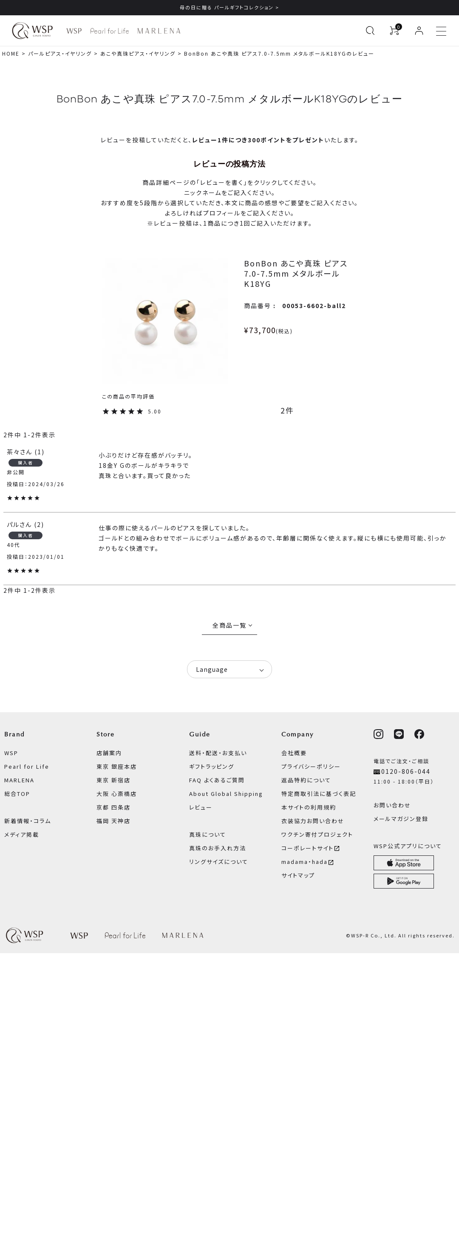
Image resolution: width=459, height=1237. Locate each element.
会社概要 (294, 753)
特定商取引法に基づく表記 (318, 794)
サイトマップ (298, 875)
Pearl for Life (26, 766)
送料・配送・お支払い (218, 753)
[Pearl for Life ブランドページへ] (109, 30)
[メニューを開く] (441, 30)
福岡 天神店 (113, 821)
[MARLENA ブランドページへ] (158, 30)
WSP (11, 753)
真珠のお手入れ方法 (217, 848)
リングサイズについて (218, 862)
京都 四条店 (113, 807)
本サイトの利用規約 (308, 807)
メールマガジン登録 (401, 819)
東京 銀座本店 (116, 766)
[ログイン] (419, 30)
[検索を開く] (370, 30)
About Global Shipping (226, 794)
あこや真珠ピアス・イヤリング (138, 53)
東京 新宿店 (113, 780)
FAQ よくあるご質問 (217, 780)
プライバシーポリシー (311, 766)
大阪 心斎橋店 (116, 794)
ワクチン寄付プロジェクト (317, 834)
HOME (11, 53)
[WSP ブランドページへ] (74, 30)
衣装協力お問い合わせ (312, 821)
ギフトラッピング (211, 766)
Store (105, 734)
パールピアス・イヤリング (60, 53)
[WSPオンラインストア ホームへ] (32, 30)
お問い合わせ (392, 805)
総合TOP (17, 794)
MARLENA (19, 780)
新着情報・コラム (27, 821)
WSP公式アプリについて (408, 846)
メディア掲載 (21, 834)
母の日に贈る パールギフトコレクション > (229, 7)
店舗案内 (109, 753)
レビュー (200, 807)
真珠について (207, 834)
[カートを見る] (394, 30)
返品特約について (306, 780)
